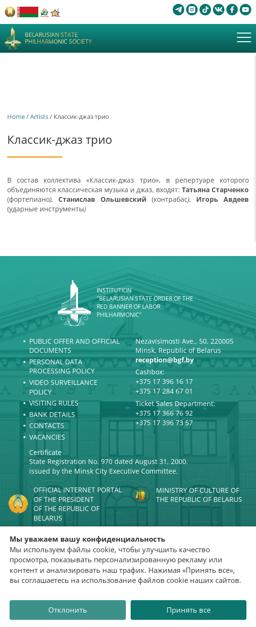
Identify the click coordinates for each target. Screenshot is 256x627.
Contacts (46, 425)
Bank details (52, 414)
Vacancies (47, 436)
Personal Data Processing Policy (62, 366)
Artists (39, 116)
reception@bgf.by (164, 359)
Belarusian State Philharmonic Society (58, 39)
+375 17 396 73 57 (164, 422)
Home (16, 116)
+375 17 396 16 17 (164, 381)
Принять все (189, 610)
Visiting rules (53, 402)
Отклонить (67, 610)
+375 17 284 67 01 (164, 390)
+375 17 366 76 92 (164, 413)
